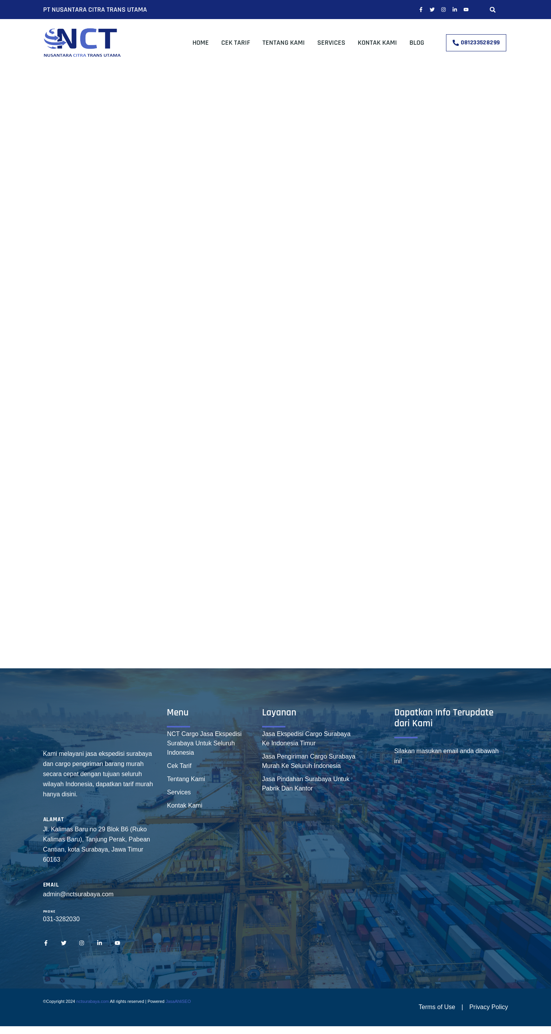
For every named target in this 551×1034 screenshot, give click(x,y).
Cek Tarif (235, 42)
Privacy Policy (488, 1007)
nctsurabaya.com (92, 1001)
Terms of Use (437, 1007)
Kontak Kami (377, 42)
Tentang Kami (283, 42)
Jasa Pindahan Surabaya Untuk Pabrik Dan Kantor (306, 784)
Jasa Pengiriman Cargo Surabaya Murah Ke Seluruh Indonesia (308, 761)
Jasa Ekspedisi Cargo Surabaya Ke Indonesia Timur (306, 739)
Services (331, 42)
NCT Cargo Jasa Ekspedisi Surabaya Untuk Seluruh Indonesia (204, 743)
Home (200, 42)
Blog (416, 42)
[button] (492, 9)
